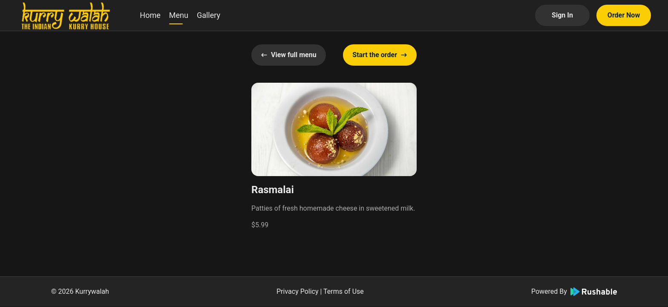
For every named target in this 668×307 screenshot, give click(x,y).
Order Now (624, 15)
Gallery (208, 15)
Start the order (379, 55)
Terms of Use (343, 291)
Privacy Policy (297, 291)
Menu (178, 15)
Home (150, 15)
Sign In (562, 15)
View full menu (289, 55)
